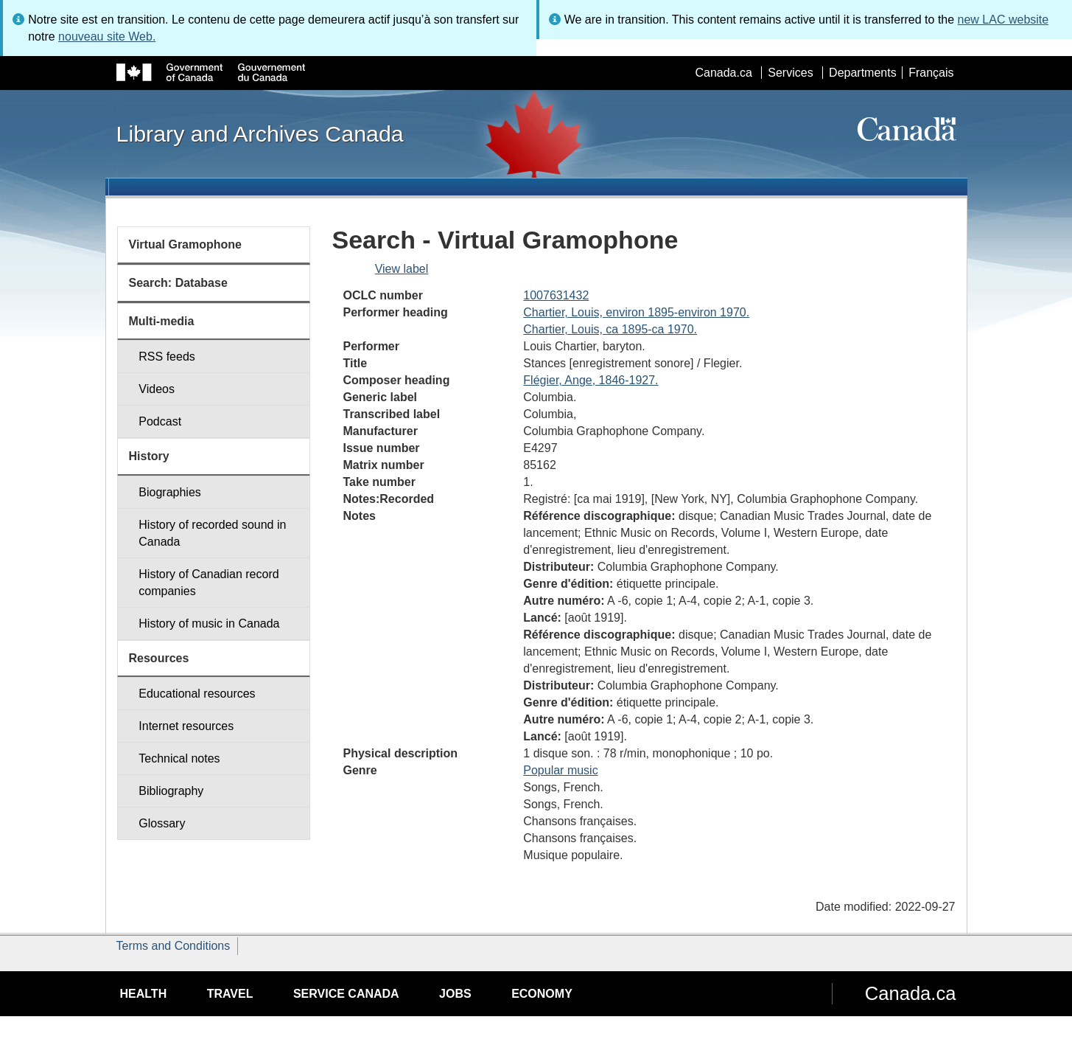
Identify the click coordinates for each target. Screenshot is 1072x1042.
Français (930, 72)
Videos (157, 389)
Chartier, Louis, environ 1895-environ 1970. (636, 312)
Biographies (170, 492)
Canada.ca (723, 72)
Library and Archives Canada (260, 133)
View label (402, 269)
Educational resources (197, 693)
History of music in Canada (209, 623)
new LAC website (1003, 19)
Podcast (160, 421)
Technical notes (179, 758)
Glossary (162, 823)
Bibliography (171, 791)
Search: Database (178, 283)
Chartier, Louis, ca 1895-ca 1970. (610, 329)
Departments (863, 72)
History (149, 456)
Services (790, 72)
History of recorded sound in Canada (212, 533)
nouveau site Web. (106, 36)
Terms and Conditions (173, 945)
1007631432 (556, 295)
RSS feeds (167, 356)
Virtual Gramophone (185, 244)
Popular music (560, 770)
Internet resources (186, 726)
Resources (159, 658)
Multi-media (162, 321)
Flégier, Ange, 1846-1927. (590, 380)
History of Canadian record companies (208, 582)
